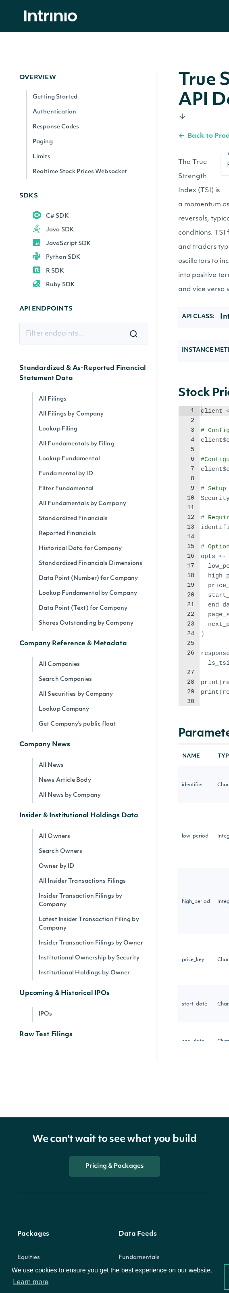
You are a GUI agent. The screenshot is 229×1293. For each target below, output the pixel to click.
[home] (52, 16)
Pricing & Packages (114, 1166)
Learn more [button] (30, 1282)
